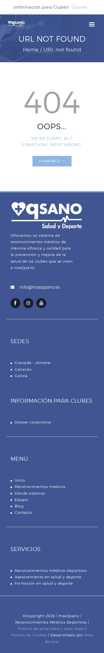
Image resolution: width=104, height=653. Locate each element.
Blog (19, 506)
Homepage (49, 161)
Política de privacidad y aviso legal (51, 628)
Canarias (23, 369)
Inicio (20, 480)
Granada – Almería (33, 362)
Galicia (21, 375)
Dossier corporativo (33, 422)
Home (31, 50)
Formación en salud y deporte (44, 583)
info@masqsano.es (39, 287)
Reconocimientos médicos (40, 486)
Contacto (23, 512)
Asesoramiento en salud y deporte (48, 577)
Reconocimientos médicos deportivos (51, 570)
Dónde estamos (30, 493)
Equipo (21, 499)
